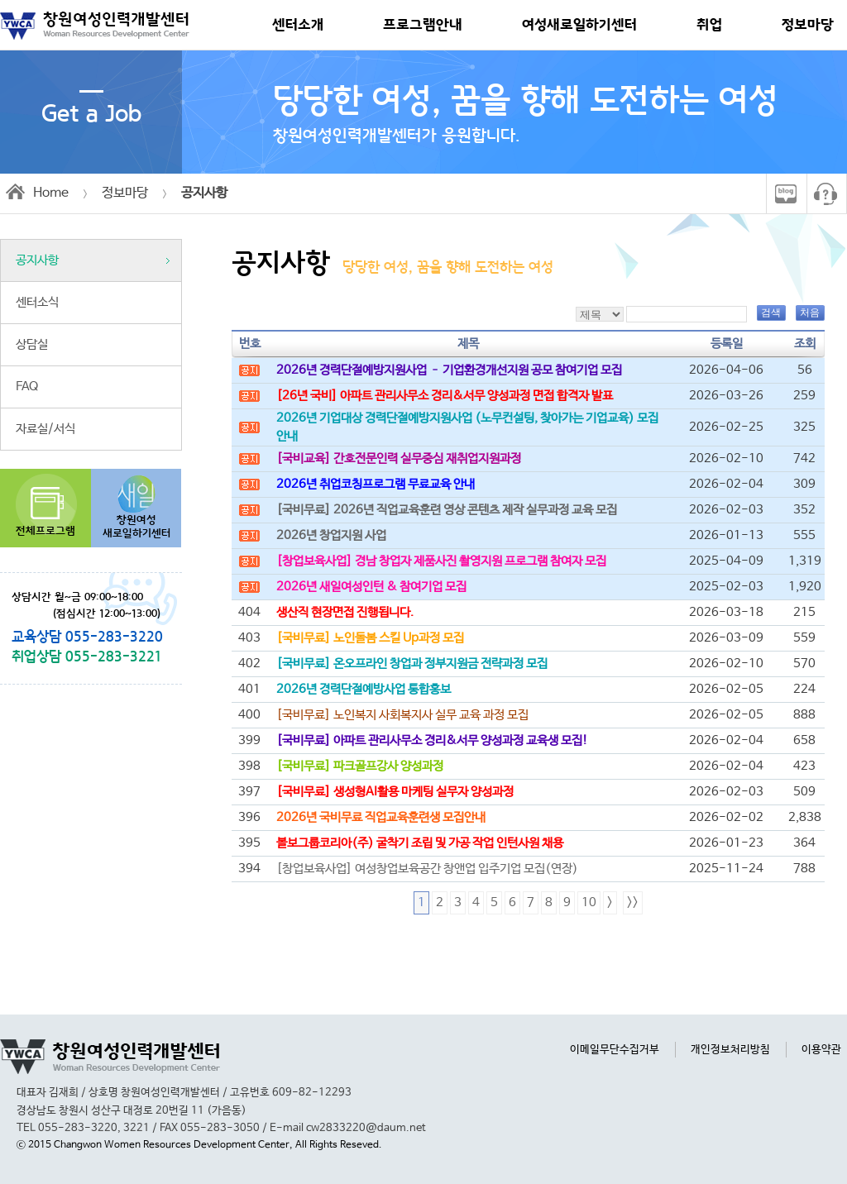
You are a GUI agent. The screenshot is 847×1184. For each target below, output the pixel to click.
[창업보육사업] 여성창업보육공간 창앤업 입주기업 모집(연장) (427, 869)
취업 (709, 25)
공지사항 (37, 260)
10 (588, 902)
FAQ (27, 387)
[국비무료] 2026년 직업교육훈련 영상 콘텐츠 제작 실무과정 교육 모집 (446, 510)
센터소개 (297, 25)
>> (633, 902)
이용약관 (821, 1049)
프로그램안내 (422, 25)
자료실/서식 (45, 429)
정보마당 (808, 25)
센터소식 (37, 302)
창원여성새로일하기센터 (137, 527)
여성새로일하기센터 (579, 25)
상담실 (32, 344)
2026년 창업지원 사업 (331, 535)
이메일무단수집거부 (614, 1049)
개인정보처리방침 (730, 1049)
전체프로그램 (45, 531)
